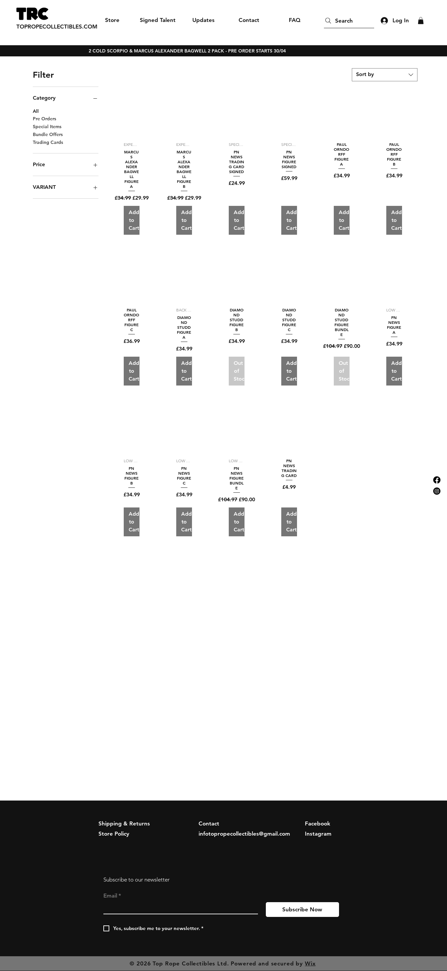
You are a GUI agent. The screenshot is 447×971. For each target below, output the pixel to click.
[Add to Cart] (131, 220)
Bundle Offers (48, 134)
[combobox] (384, 74)
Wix (310, 963)
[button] (421, 20)
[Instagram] (436, 491)
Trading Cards (48, 142)
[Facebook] (436, 480)
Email (112, 896)
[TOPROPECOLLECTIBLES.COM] (56, 26)
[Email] (178, 908)
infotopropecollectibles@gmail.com (244, 833)
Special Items (47, 126)
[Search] (349, 20)
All (36, 111)
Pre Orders (44, 118)
